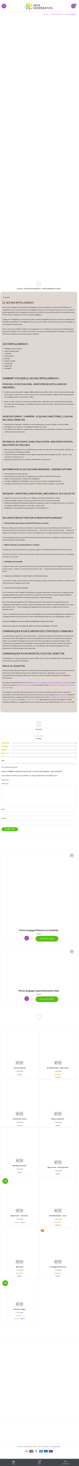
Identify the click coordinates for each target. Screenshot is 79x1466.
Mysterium (19, 1267)
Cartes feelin (62, 695)
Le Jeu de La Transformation (58, 685)
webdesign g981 (55, 1447)
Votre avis (5, 783)
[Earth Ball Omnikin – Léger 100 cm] (58, 1047)
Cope (23, 685)
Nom (4, 809)
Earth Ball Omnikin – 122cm (58, 1216)
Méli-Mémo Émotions (19, 1166)
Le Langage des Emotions (46, 683)
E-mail (4, 818)
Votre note (6, 780)
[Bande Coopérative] (58, 1098)
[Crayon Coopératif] (20, 1047)
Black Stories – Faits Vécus (19, 1216)
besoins (65, 702)
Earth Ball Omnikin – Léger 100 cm (58, 1068)
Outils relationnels (57, 14)
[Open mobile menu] (4, 6)
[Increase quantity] (32, 938)
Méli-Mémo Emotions (31, 683)
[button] (47, 939)
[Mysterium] (20, 1246)
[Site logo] (39, 6)
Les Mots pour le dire (32, 700)
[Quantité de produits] (26, 938)
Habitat (18, 685)
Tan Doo (28, 685)
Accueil (46, 14)
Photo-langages (71, 14)
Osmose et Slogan (19, 1309)
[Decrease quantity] (21, 938)
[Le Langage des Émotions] (58, 1246)
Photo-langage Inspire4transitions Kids (38, 991)
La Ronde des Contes (19, 1119)
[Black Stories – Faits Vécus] (20, 1195)
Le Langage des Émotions (58, 1267)
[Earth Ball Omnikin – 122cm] (58, 1195)
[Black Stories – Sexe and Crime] (58, 1147)
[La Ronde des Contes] (20, 1098)
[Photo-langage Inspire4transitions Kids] (39, 968)
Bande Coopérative (57, 1119)
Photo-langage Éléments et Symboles (38, 930)
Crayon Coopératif (19, 1068)
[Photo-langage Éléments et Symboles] (39, 890)
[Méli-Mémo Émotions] (20, 1146)
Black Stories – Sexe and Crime (58, 1167)
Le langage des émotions (57, 697)
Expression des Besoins (64, 683)
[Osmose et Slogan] (20, 1293)
